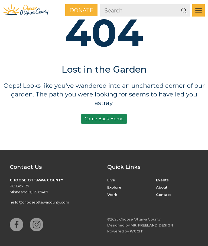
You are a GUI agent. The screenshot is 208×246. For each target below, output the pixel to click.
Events (162, 180)
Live (111, 180)
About (161, 187)
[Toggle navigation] (198, 10)
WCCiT (136, 232)
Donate (81, 10)
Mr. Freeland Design (152, 226)
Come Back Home (103, 118)
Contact (163, 195)
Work (112, 195)
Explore (114, 187)
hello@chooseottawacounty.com (39, 202)
